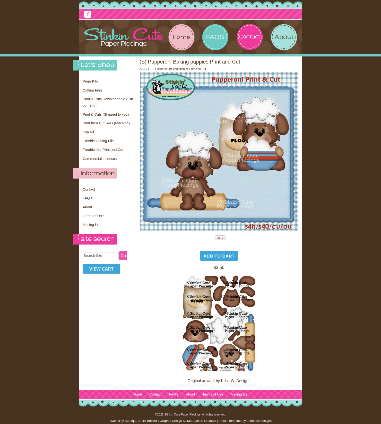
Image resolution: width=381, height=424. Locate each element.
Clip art (88, 132)
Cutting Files (92, 90)
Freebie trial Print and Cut (103, 150)
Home (137, 394)
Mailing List (91, 225)
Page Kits (90, 81)
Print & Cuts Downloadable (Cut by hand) (108, 102)
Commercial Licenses (100, 159)
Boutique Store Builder (141, 421)
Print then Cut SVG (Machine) (106, 123)
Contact (89, 189)
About (87, 207)
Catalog (143, 69)
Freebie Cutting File (98, 141)
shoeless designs (259, 421)
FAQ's (87, 198)
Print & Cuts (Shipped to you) (106, 114)
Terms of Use (93, 216)
